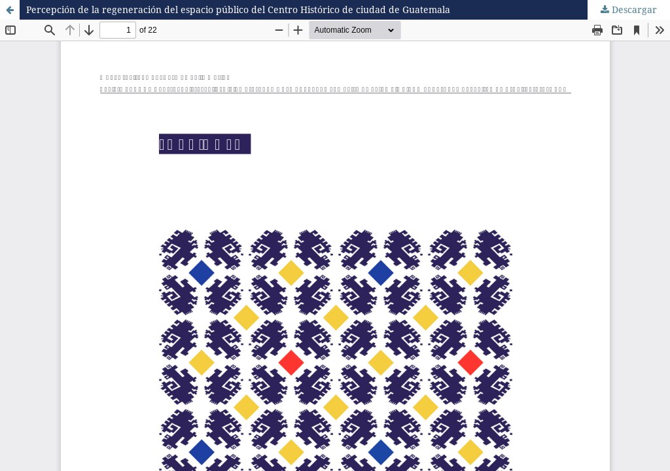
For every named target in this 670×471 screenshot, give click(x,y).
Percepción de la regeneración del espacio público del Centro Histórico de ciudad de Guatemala (238, 9)
